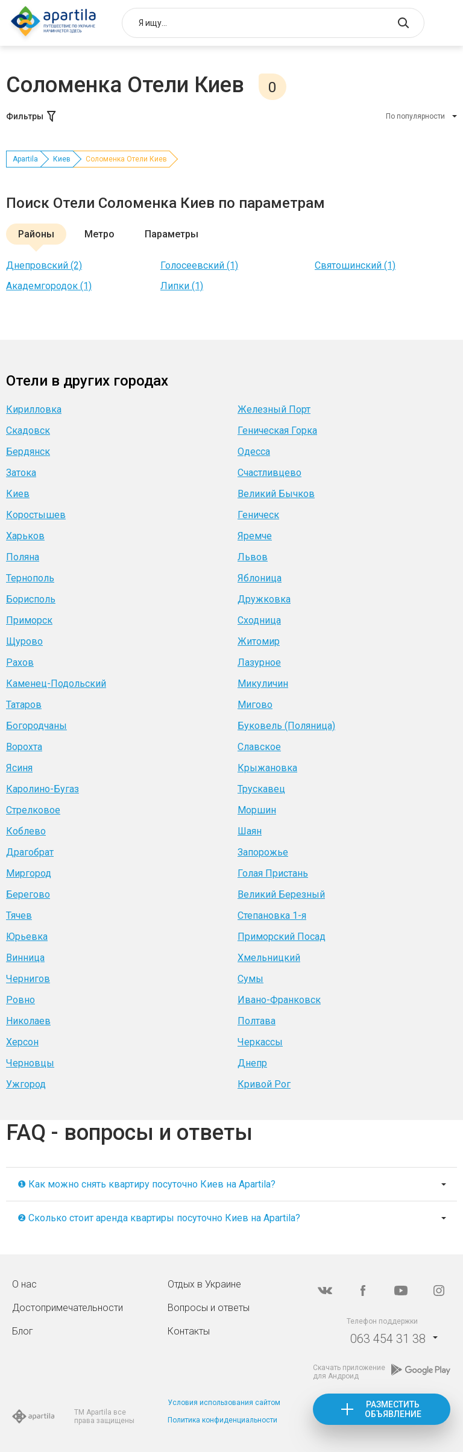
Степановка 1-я (272, 915)
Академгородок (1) (49, 286)
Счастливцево (269, 472)
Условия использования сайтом (224, 1402)
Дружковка (264, 599)
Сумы (250, 978)
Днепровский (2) (44, 265)
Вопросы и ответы (209, 1307)
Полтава (257, 1021)
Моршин (257, 810)
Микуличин (263, 683)
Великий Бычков (276, 493)
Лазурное (259, 662)
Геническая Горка (277, 430)
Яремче (255, 536)
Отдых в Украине (204, 1284)
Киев (62, 159)
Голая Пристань (273, 873)
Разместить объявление (393, 1409)
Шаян (250, 831)
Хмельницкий (269, 957)
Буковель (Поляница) (286, 725)
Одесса (254, 451)
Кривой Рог (264, 1084)
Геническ (258, 515)
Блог (22, 1331)
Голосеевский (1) (199, 265)
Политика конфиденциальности (222, 1420)
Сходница (259, 620)
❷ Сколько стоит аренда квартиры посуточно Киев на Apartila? (158, 1218)
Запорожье (263, 852)
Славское (259, 747)
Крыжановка (267, 768)
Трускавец (261, 789)
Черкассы (260, 1042)
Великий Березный (281, 894)
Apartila (25, 159)
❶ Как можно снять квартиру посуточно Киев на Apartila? (146, 1184)
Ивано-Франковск (279, 1000)
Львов (253, 557)
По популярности (415, 116)
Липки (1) (181, 286)
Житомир (259, 641)
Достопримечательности (67, 1307)
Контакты (189, 1331)
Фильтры (32, 116)
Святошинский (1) (355, 265)
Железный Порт (274, 409)
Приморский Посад (282, 936)
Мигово (255, 704)
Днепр (252, 1063)
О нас (24, 1284)
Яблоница (260, 578)
